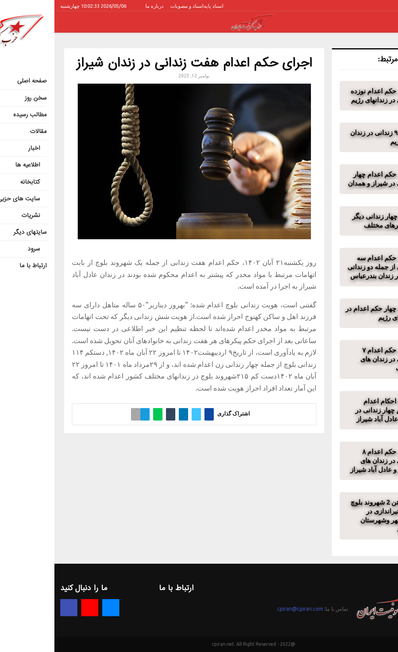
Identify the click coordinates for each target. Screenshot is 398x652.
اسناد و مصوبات (132, 6)
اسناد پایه (159, 6)
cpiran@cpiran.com (246, 609)
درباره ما (100, 6)
